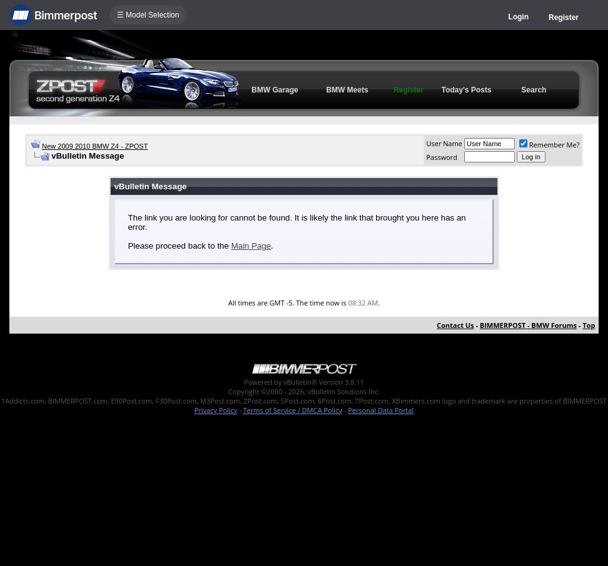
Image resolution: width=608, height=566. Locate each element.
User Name (444, 143)
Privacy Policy (215, 410)
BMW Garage (275, 90)
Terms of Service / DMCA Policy (292, 410)
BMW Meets (347, 90)
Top (588, 325)
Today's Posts (466, 90)
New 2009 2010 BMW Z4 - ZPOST (94, 146)
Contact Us (455, 325)
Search (533, 90)
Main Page (251, 246)
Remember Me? (549, 144)
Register (564, 17)
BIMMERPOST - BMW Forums (528, 325)
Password (441, 157)
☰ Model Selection (148, 15)
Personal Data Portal (381, 410)
